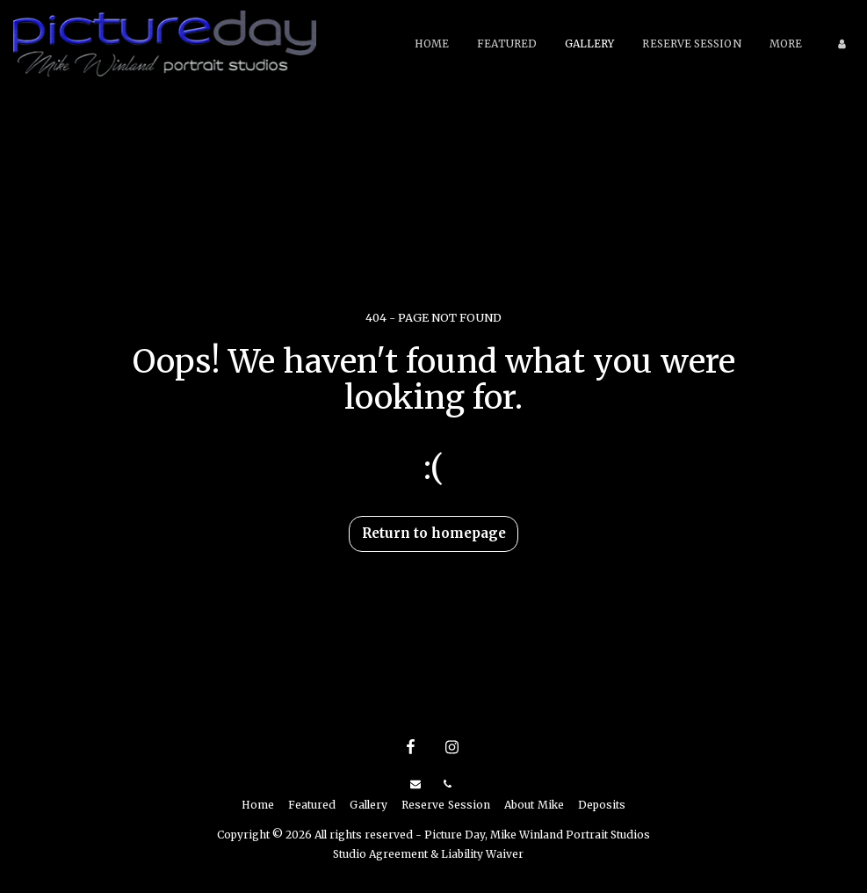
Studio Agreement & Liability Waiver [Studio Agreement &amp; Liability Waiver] (428, 853)
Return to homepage (434, 533)
